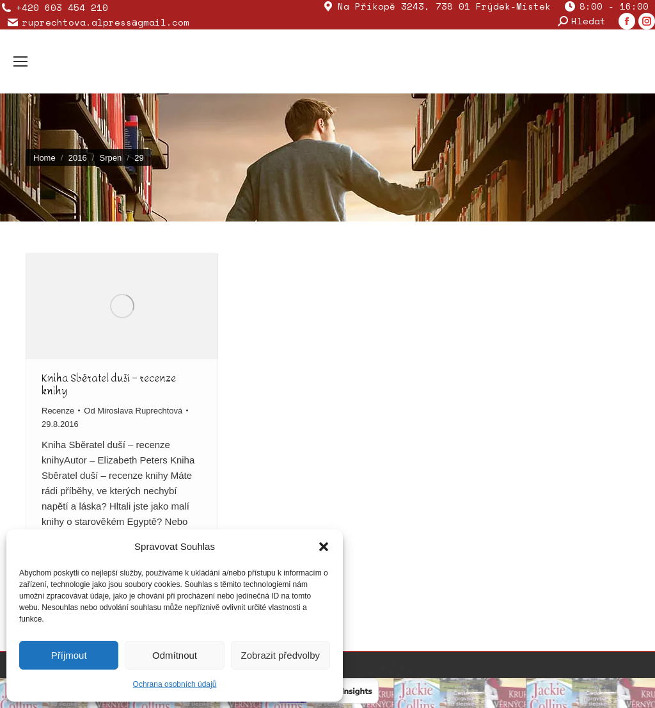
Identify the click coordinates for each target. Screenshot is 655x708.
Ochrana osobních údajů (175, 684)
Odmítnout (174, 655)
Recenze (58, 410)
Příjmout (69, 655)
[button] (323, 546)
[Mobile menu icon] (20, 61)
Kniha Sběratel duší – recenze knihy (109, 384)
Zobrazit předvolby (280, 655)
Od (133, 410)
